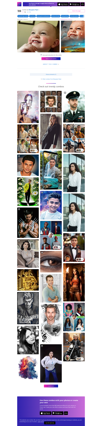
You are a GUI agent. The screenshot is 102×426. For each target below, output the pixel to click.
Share (76, 11)
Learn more (41, 421)
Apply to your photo (51, 58)
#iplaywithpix (65, 16)
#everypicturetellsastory (43, 16)
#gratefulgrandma (23, 16)
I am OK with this (49, 423)
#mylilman (32, 16)
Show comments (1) (51, 74)
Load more (51, 386)
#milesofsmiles (56, 16)
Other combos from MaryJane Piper (51, 79)
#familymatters (74, 16)
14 (28, 12)
